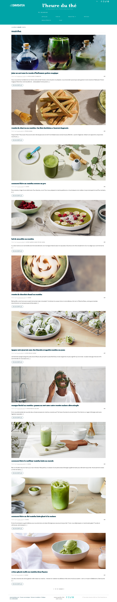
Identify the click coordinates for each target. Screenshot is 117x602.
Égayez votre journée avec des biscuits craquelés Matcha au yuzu (38, 350)
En (97, 1)
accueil (19, 27)
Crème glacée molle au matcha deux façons (29, 572)
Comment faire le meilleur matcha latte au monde (32, 461)
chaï (60, 20)
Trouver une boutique (25, 597)
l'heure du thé (59, 5)
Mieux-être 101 (46, 20)
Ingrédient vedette (33, 242)
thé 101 (58, 16)
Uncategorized (38, 76)
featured (30, 353)
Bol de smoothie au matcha (22, 239)
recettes (71, 16)
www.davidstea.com (14, 597)
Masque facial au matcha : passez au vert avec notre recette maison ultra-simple (45, 405)
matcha (86, 16)
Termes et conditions (35, 597)
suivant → (61, 588)
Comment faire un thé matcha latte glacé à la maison (33, 516)
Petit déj (26, 131)
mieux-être (36, 408)
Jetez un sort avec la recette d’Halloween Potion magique (34, 73)
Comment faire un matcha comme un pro (28, 183)
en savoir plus (17, 85)
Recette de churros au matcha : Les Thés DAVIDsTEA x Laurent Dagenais (39, 128)
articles (44, 16)
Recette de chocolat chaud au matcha (26, 294)
